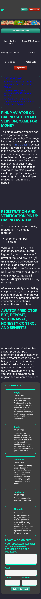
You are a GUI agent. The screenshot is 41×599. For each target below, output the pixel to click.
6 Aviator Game (13, 78)
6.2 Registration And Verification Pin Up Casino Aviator (17, 93)
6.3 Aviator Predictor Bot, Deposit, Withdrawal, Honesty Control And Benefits (19, 102)
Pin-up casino (21, 144)
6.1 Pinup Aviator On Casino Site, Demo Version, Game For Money (19, 84)
